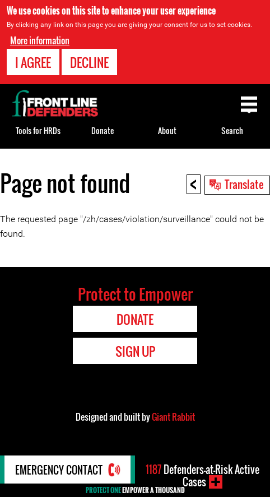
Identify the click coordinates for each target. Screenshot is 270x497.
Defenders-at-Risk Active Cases (202, 475)
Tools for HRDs (38, 130)
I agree (33, 62)
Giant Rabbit (173, 417)
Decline (89, 62)
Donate (102, 130)
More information (39, 40)
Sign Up (135, 351)
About (167, 130)
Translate (244, 184)
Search (232, 130)
